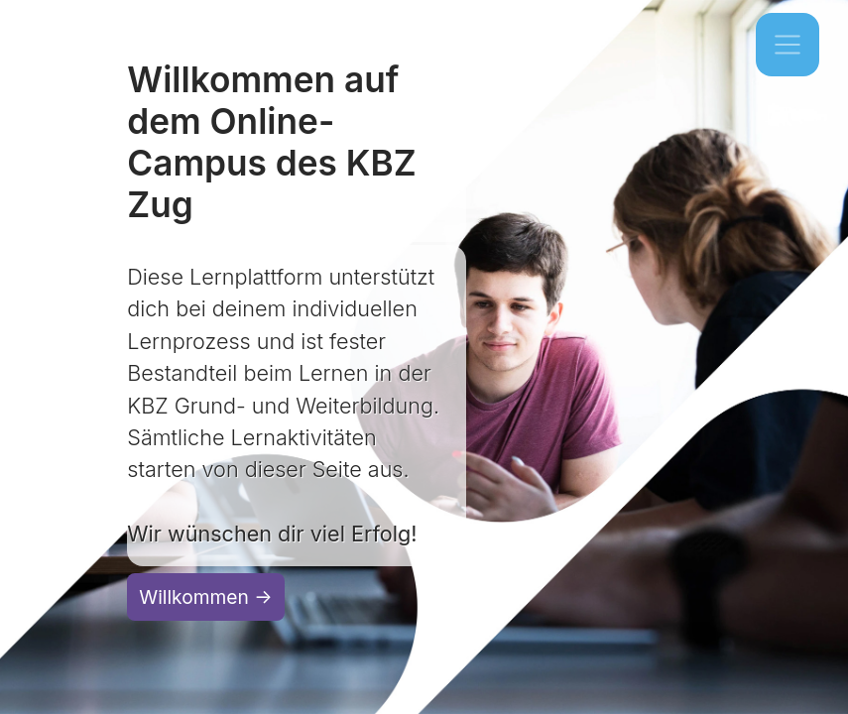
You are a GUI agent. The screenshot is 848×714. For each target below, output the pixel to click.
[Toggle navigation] (787, 44)
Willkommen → (205, 597)
